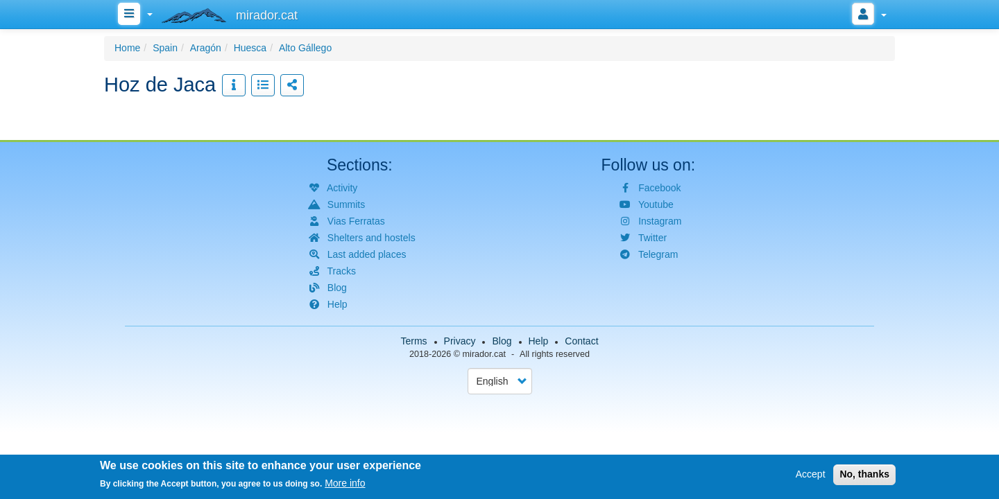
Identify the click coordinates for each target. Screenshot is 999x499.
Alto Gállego (305, 47)
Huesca (250, 47)
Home (127, 47)
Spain (165, 47)
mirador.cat (484, 354)
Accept (811, 475)
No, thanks (864, 475)
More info (345, 484)
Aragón (205, 47)
